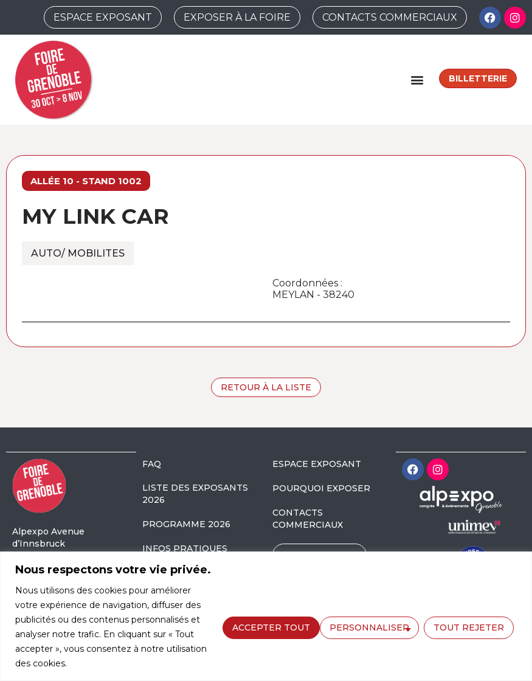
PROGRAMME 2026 (186, 524)
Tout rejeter (369, 626)
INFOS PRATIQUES (184, 548)
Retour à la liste (266, 387)
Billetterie (478, 78)
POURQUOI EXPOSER (321, 488)
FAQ (151, 463)
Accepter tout (468, 626)
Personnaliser (270, 626)
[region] (266, 616)
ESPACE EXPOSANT (316, 463)
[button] (417, 79)
